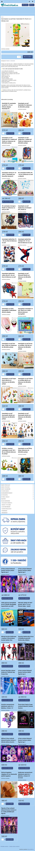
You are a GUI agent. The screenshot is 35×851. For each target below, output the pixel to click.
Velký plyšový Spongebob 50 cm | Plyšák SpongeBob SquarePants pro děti (8, 604)
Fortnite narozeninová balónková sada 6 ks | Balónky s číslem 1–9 (7, 706)
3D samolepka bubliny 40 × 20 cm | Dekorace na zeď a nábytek (25, 174)
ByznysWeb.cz (31, 849)
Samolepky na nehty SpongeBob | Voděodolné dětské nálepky (9, 310)
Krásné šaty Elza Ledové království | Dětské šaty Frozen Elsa (8, 672)
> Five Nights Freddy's (6, 502)
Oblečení (17, 499)
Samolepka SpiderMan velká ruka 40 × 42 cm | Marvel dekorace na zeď (9, 275)
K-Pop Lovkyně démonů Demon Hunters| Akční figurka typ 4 (25, 672)
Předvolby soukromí (4, 846)
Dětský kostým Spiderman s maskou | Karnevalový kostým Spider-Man (8, 638)
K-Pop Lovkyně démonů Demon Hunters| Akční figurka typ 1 (25, 740)
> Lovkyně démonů (5, 506)
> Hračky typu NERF (6, 504)
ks (3, 133)
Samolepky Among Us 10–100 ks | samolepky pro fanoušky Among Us (9, 174)
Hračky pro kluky (17, 485)
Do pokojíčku (17, 495)
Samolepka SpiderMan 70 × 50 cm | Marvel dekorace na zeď (9, 240)
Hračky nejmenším (17, 489)
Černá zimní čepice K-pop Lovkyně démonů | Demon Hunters (25, 706)
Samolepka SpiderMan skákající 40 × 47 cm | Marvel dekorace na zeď (25, 240)
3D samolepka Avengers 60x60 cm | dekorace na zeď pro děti (9, 207)
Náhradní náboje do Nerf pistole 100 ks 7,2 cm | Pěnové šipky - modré (25, 604)
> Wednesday (4, 512)
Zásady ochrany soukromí (14, 846)
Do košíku (28, 56)
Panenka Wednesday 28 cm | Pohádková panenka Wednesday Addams (26, 638)
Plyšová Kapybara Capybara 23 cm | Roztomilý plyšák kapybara (9, 774)
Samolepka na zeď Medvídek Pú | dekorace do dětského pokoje (25, 105)
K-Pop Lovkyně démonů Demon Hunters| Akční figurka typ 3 (25, 570)
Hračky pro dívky (17, 487)
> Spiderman (4, 510)
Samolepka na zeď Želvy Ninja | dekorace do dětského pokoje (25, 450)
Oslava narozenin (5, 500)
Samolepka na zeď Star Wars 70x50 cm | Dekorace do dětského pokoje (9, 345)
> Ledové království (6, 508)
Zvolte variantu (8, 201)
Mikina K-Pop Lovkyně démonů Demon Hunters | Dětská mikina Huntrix (8, 740)
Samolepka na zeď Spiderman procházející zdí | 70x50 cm (24, 207)
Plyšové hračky (17, 491)
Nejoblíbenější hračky (17, 493)
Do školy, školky (17, 497)
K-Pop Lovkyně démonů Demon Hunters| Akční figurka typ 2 (8, 570)
